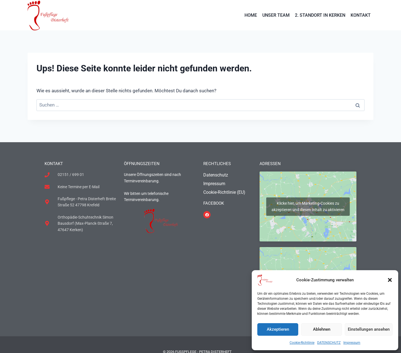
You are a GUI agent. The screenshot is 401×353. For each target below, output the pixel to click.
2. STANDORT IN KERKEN (320, 15)
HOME (250, 15)
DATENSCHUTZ (329, 343)
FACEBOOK (213, 203)
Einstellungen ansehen (369, 329)
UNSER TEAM (276, 15)
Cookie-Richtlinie (302, 343)
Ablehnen (321, 329)
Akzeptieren (278, 329)
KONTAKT (361, 15)
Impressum (351, 343)
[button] (390, 280)
